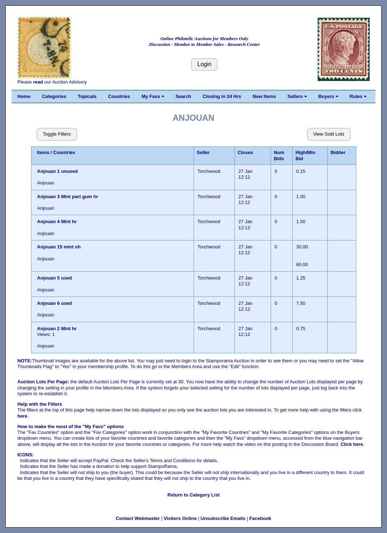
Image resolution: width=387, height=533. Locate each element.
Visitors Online (180, 518)
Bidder (338, 152)
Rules (358, 96)
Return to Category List (193, 495)
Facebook (260, 518)
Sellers (297, 96)
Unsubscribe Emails (223, 518)
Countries (119, 96)
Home (23, 96)
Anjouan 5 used (54, 278)
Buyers (328, 96)
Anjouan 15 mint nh (59, 247)
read (38, 82)
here (22, 416)
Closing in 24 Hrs (222, 96)
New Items (264, 96)
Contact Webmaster (138, 518)
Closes (245, 152)
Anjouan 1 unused (57, 171)
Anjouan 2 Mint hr (57, 328)
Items (43, 152)
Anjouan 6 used (54, 303)
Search (183, 96)
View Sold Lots (328, 134)
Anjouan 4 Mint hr (57, 221)
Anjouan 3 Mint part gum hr (67, 196)
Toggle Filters (57, 134)
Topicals (87, 96)
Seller (203, 152)
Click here (352, 444)
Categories (54, 96)
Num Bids (279, 155)
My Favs (153, 96)
